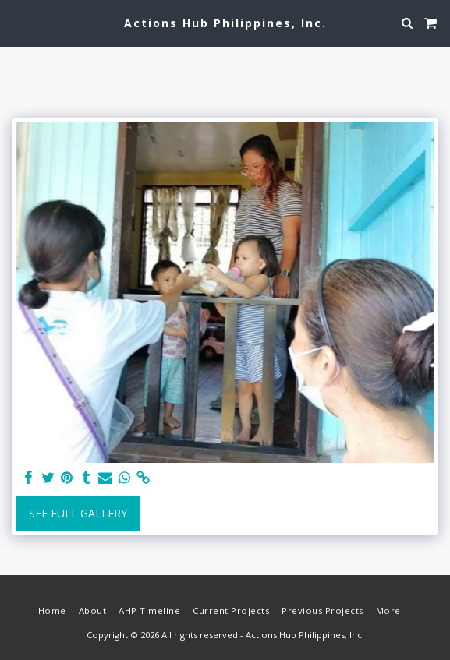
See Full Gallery (78, 513)
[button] (17, 22)
